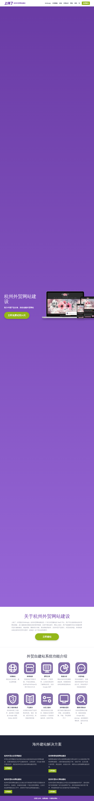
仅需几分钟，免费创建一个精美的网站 (47, 798)
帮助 (71, 3)
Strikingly (48, 3)
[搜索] (79, 3)
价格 (60, 3)
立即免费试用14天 (17, 315)
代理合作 (66, 3)
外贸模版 (55, 3)
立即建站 (47, 636)
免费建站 (86, 3)
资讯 (75, 3)
